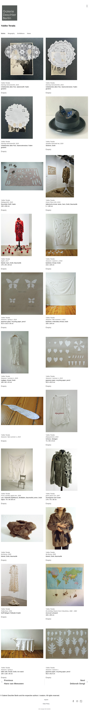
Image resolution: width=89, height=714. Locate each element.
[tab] (3, 33)
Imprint (46, 699)
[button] (87, 6)
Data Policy (46, 703)
